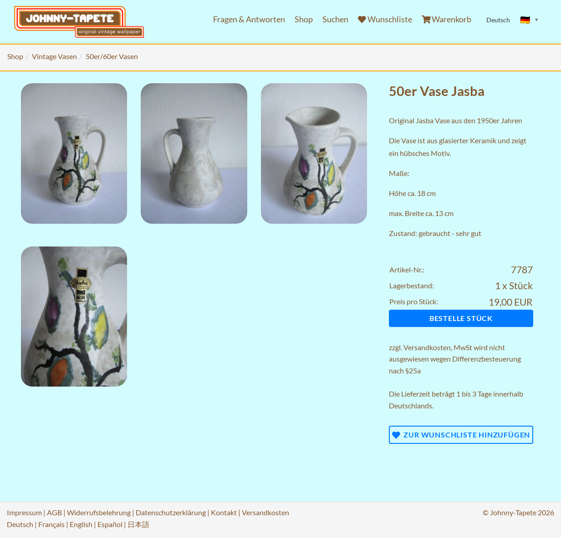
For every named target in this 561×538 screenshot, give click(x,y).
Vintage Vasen (54, 56)
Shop (304, 19)
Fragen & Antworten (249, 19)
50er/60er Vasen (112, 56)
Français (51, 524)
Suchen (335, 19)
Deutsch (20, 524)
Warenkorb (447, 19)
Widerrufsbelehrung (99, 512)
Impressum (24, 512)
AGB (54, 512)
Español (109, 524)
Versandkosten (427, 347)
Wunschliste (385, 19)
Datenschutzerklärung (171, 512)
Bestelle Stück (461, 318)
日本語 (138, 524)
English (81, 524)
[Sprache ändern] (530, 20)
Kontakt (224, 512)
